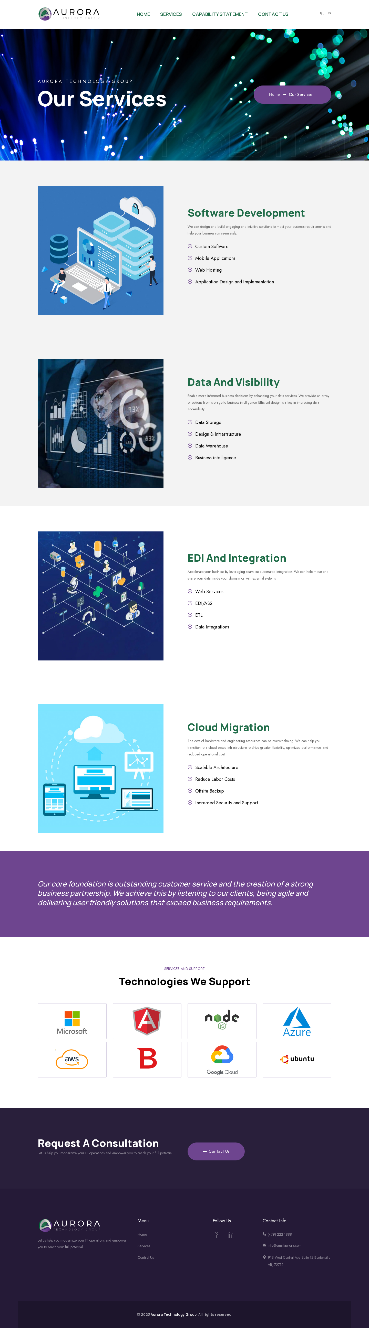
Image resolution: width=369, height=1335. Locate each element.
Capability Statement (220, 14)
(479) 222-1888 (280, 1234)
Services (171, 14)
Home (143, 14)
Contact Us (273, 14)
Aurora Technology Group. (174, 1314)
